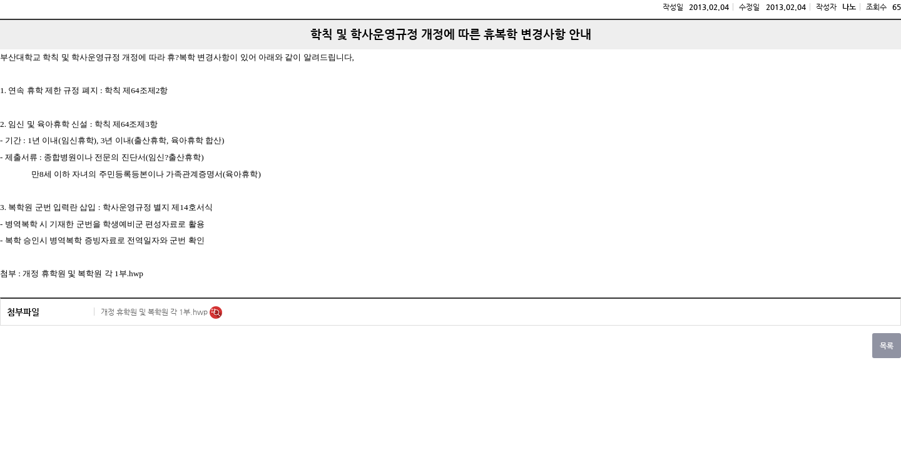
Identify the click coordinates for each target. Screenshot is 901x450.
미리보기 (216, 312)
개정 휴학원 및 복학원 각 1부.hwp (155, 312)
